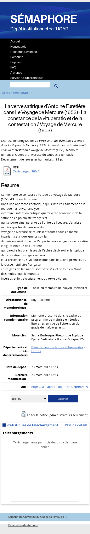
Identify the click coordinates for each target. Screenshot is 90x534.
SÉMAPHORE (43, 19)
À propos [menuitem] (16, 72)
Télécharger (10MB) (26, 171)
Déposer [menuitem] (16, 62)
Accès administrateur (17, 93)
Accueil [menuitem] (15, 41)
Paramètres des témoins (23, 525)
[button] (23, 414)
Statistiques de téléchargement (30, 425)
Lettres (36, 351)
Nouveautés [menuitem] (18, 46)
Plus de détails (76, 425)
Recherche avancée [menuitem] (23, 52)
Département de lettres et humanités (57, 347)
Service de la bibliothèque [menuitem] (26, 78)
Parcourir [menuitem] (16, 57)
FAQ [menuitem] (13, 67)
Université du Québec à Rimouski (43, 517)
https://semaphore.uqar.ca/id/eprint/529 (59, 387)
